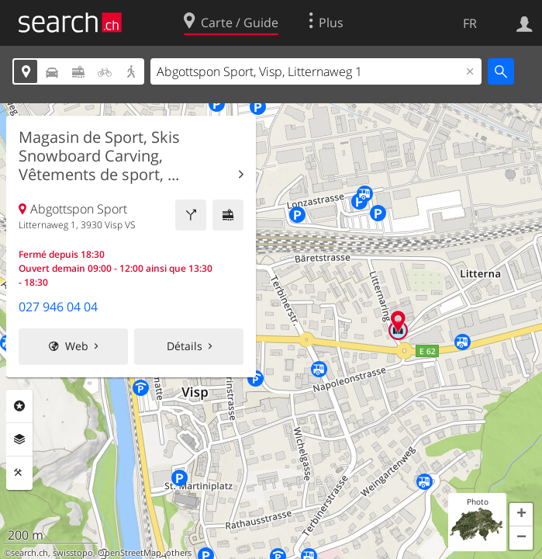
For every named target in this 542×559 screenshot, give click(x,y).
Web (76, 346)
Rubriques (19, 406)
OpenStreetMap (129, 552)
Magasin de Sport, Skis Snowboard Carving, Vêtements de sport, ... (99, 156)
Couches (19, 439)
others (179, 552)
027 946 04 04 (58, 306)
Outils (19, 473)
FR (470, 23)
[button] (521, 514)
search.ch (29, 552)
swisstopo (73, 552)
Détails (184, 346)
